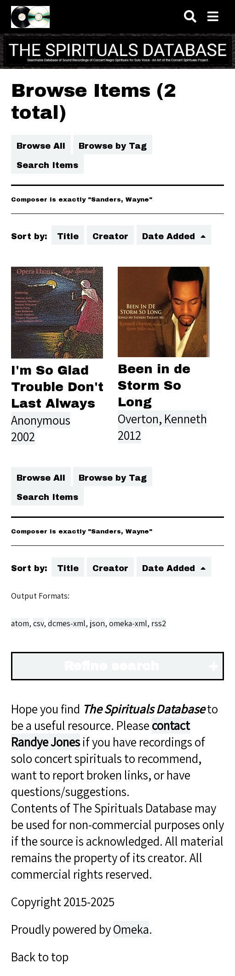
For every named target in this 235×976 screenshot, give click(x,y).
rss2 (158, 623)
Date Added (170, 236)
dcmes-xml (67, 623)
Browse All (41, 146)
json (97, 623)
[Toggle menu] (213, 17)
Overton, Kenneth (162, 418)
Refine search (111, 666)
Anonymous (40, 420)
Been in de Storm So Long (154, 385)
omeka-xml (128, 623)
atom (20, 623)
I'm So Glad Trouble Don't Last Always (57, 387)
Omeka (131, 929)
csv (38, 623)
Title (68, 236)
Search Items (47, 165)
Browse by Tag (113, 146)
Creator (110, 236)
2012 (129, 435)
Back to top (40, 956)
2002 (23, 436)
